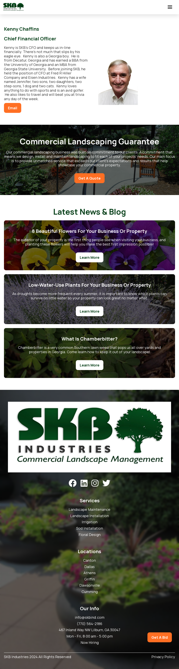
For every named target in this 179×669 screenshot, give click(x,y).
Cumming (90, 592)
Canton (89, 560)
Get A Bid (159, 637)
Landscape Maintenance (89, 509)
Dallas (89, 567)
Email (12, 108)
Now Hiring (90, 642)
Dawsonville (89, 585)
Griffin (89, 579)
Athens (90, 573)
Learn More (89, 257)
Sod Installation (89, 528)
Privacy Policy (163, 657)
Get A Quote (89, 178)
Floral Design (90, 535)
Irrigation (89, 522)
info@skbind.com (89, 617)
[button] (170, 7)
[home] (13, 7)
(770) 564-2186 (89, 624)
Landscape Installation (89, 516)
